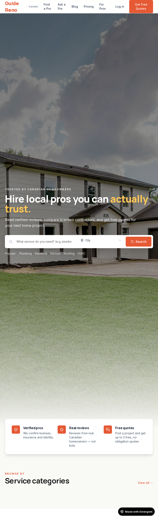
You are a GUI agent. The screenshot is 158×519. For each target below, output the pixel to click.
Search (138, 242)
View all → (145, 482)
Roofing (69, 253)
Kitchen (55, 253)
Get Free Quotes (141, 6)
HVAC (82, 253)
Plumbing (25, 253)
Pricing (89, 6)
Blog (75, 6)
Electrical (41, 253)
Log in (119, 6)
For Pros (102, 6)
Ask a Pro (62, 6)
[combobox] (101, 240)
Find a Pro (47, 6)
